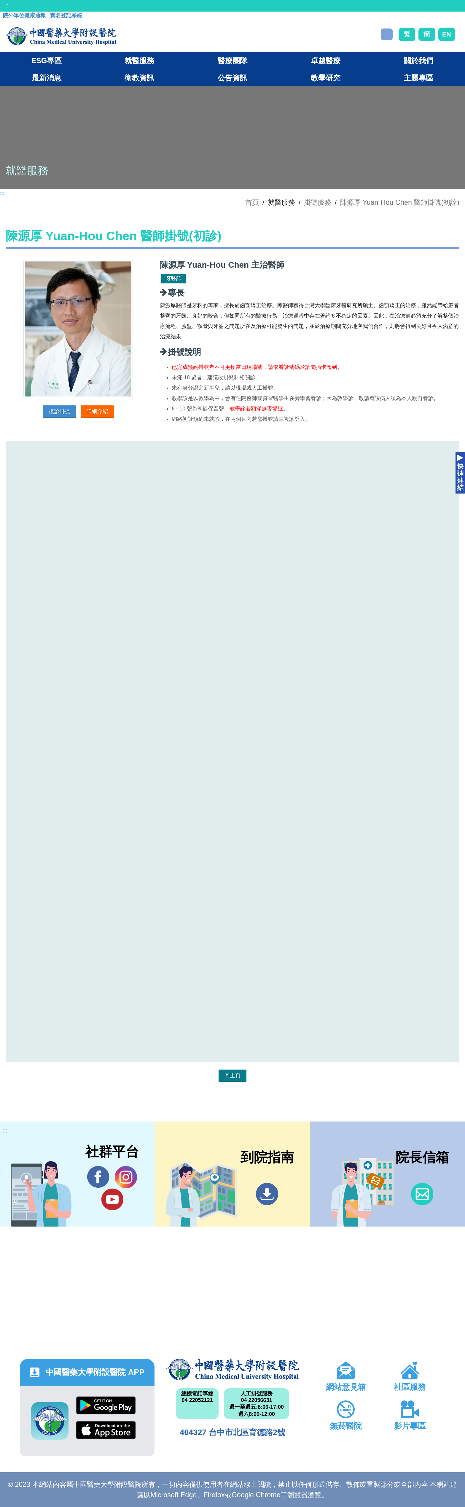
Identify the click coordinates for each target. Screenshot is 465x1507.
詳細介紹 (97, 411)
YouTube (112, 1199)
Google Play (106, 1405)
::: (7, 6)
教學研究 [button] (325, 78)
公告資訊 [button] (232, 78)
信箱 (422, 1194)
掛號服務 (317, 202)
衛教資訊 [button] (139, 78)
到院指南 (267, 1194)
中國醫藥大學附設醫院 (232, 1369)
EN (446, 34)
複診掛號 (59, 411)
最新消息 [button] (46, 78)
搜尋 (387, 34)
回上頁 (232, 1075)
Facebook (98, 1177)
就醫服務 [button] (139, 60)
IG (126, 1177)
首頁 (252, 202)
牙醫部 (173, 278)
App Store (106, 1430)
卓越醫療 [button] (325, 60)
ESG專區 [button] (46, 60)
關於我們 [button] (418, 60)
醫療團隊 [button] (232, 60)
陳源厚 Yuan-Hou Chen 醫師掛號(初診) (399, 202)
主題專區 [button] (418, 78)
